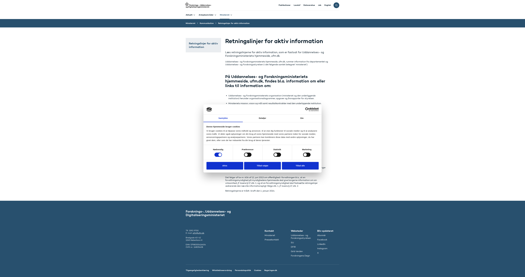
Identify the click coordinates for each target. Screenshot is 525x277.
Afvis (224, 165)
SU (292, 242)
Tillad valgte (262, 165)
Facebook (322, 239)
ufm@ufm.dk (198, 233)
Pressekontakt (272, 239)
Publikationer (285, 5)
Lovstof (297, 5)
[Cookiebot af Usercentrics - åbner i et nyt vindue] (307, 109)
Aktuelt (189, 15)
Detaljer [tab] (262, 118)
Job (319, 5)
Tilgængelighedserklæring (197, 270)
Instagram (322, 248)
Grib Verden (297, 251)
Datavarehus (309, 5)
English (327, 5)
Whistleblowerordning (222, 270)
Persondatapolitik (243, 270)
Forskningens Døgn (300, 255)
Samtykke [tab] (223, 118)
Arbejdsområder (206, 15)
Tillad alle (300, 165)
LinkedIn (321, 244)
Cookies (257, 270)
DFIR (293, 247)
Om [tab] (301, 118)
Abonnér (321, 235)
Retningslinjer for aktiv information (203, 45)
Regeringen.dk (270, 270)
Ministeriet (224, 15)
